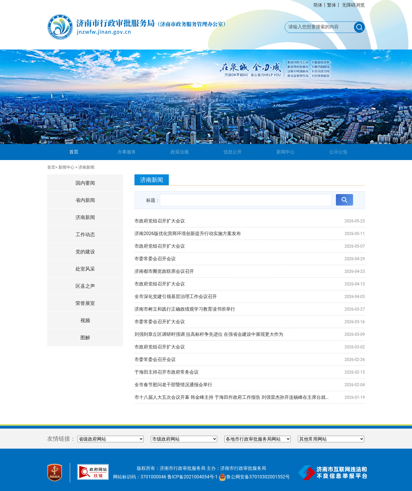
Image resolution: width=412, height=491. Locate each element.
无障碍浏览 (353, 5)
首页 (82, 151)
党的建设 (85, 252)
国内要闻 (85, 183)
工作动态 (85, 234)
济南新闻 (86, 167)
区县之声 (85, 286)
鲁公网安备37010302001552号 (254, 477)
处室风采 (85, 269)
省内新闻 (85, 200)
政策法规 (180, 152)
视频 (85, 320)
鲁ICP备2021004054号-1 (192, 477)
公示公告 (338, 152)
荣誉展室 (85, 303)
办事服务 (127, 152)
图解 (85, 337)
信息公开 (232, 152)
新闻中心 (285, 152)
